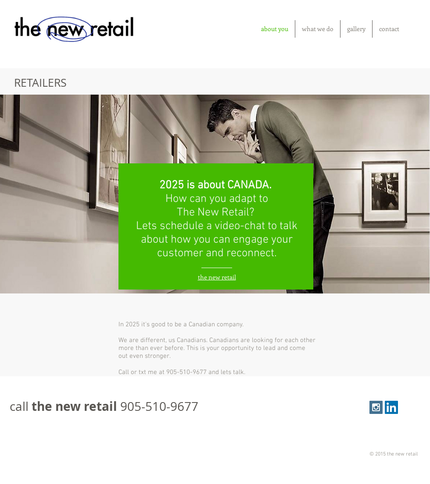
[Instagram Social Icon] (376, 407)
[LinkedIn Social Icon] (391, 407)
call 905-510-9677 (104, 406)
